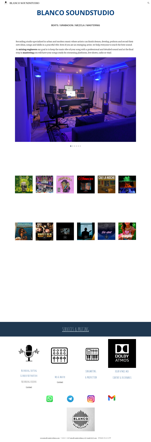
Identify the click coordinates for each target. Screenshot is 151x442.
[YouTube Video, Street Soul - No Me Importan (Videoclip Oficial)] (122, 255)
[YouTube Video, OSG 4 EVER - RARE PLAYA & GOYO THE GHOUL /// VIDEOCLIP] (122, 207)
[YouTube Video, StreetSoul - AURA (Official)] (60, 161)
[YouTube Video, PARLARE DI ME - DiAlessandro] (60, 280)
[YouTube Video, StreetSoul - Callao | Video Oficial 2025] (91, 280)
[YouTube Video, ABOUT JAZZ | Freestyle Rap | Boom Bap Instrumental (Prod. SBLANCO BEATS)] (117, 307)
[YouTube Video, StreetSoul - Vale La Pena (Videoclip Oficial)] (122, 280)
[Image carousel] (75, 101)
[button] (148, 2)
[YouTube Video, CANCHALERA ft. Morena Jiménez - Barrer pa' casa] (29, 255)
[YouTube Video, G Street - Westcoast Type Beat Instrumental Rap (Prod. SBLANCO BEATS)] (34, 307)
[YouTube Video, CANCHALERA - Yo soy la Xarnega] (60, 255)
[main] (75, 12)
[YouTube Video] (29, 161)
